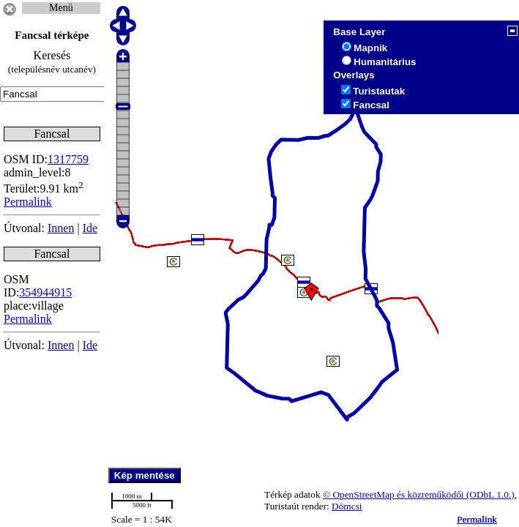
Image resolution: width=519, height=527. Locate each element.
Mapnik (370, 47)
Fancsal (371, 105)
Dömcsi (347, 506)
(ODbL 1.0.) (490, 494)
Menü (61, 7)
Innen (61, 228)
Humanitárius (385, 61)
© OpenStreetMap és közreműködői (394, 494)
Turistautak (379, 91)
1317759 (68, 159)
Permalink (477, 519)
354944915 (45, 292)
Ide (90, 228)
